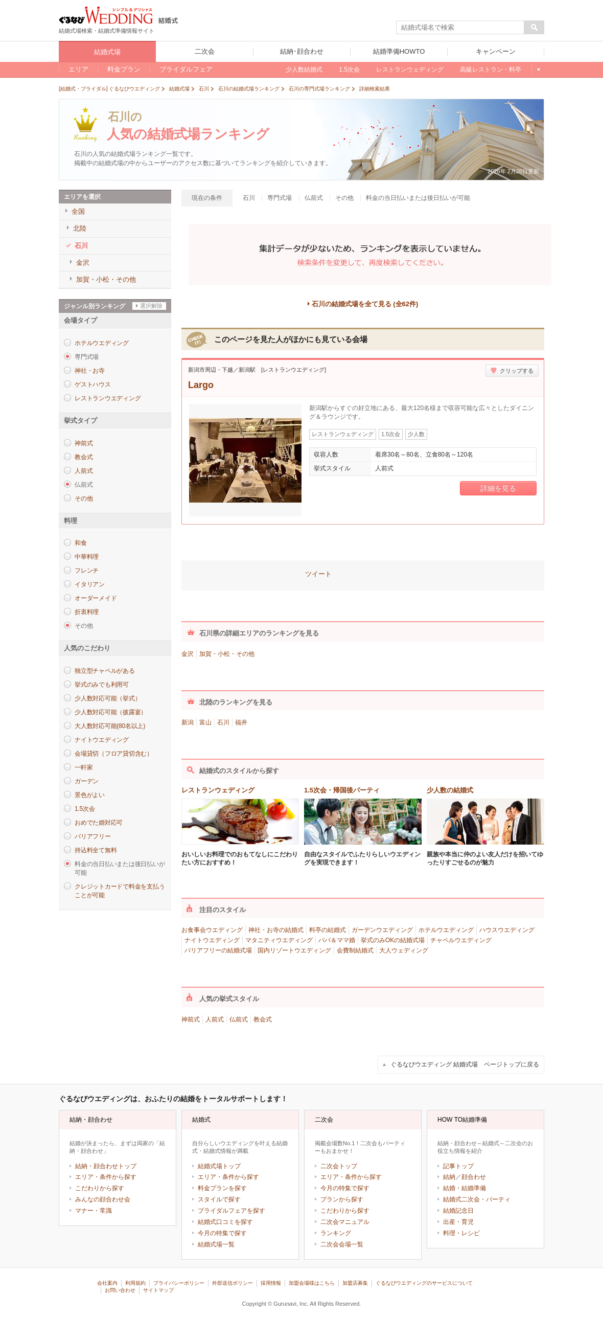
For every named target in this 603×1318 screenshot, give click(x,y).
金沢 (187, 653)
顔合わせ (473, 1176)
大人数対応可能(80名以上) (110, 726)
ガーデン (87, 781)
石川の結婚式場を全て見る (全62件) (365, 304)
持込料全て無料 (96, 850)
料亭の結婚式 (327, 930)
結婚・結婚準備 (464, 1188)
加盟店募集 (355, 1283)
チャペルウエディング (461, 940)
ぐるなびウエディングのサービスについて (424, 1283)
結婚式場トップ (219, 1166)
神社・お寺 (90, 370)
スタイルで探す (219, 1199)
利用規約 (135, 1283)
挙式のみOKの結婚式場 (393, 940)
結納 (449, 1176)
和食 (81, 543)
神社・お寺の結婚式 (276, 930)
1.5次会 (85, 808)
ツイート (318, 574)
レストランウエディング (108, 398)
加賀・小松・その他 (226, 653)
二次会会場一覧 (341, 1244)
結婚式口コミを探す (225, 1221)
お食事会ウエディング (212, 930)
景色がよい (90, 795)
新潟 (187, 722)
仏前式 (238, 1019)
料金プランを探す (222, 1188)
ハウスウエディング (507, 930)
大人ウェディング (403, 950)
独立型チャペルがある (105, 670)
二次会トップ (338, 1166)
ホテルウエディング (102, 343)
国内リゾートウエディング (294, 950)
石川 (223, 722)
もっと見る (537, 69)
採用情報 (271, 1283)
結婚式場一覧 (216, 1244)
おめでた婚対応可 (99, 822)
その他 (83, 498)
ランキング (335, 1233)
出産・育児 (458, 1221)
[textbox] (460, 27)
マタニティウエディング (279, 940)
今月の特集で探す (222, 1233)
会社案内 (107, 1283)
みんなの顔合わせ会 (102, 1199)
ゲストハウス (93, 384)
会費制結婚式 (355, 950)
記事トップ (458, 1166)
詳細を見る (498, 488)
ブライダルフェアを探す (231, 1210)
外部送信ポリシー (232, 1283)
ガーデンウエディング (382, 930)
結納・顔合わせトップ (105, 1166)
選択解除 (151, 306)
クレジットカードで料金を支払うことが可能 (120, 891)
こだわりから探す (99, 1188)
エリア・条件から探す (105, 1176)
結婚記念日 (458, 1210)
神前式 (83, 443)
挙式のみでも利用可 (102, 684)
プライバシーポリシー (178, 1283)
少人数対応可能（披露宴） (111, 712)
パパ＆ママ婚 (336, 940)
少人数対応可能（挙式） (108, 698)
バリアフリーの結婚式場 (218, 950)
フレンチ (87, 570)
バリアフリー (93, 836)
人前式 (83, 470)
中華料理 (87, 556)
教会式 (83, 457)
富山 (205, 722)
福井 (241, 722)
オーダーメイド (96, 598)
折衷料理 (87, 612)
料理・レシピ (461, 1233)
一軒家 (83, 767)
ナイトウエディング (102, 739)
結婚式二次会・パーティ (477, 1199)
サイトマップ (158, 1290)
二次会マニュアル (344, 1221)
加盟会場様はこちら (312, 1283)
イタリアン (90, 584)
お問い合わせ (120, 1290)
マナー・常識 (93, 1210)
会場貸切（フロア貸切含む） (114, 753)
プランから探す (341, 1199)
